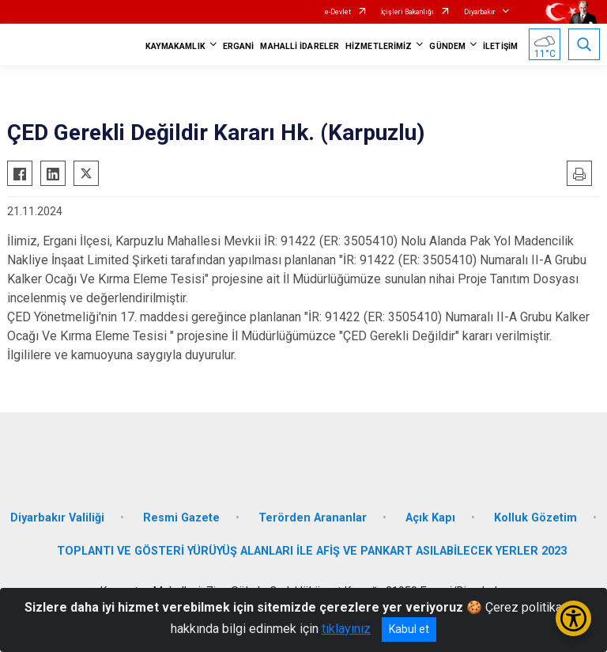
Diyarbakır (480, 12)
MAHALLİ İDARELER (299, 46)
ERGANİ (238, 46)
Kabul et (409, 629)
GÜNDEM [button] (447, 46)
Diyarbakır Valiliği (57, 518)
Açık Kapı (430, 518)
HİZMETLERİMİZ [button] (378, 46)
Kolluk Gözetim (535, 518)
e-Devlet (338, 12)
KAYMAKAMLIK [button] (175, 46)
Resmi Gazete (181, 518)
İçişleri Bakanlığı (407, 12)
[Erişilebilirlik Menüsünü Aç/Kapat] (573, 618)
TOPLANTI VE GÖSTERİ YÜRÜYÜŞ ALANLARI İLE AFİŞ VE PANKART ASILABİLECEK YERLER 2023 (312, 551)
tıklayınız (346, 628)
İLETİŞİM (500, 46)
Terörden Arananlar (312, 518)
